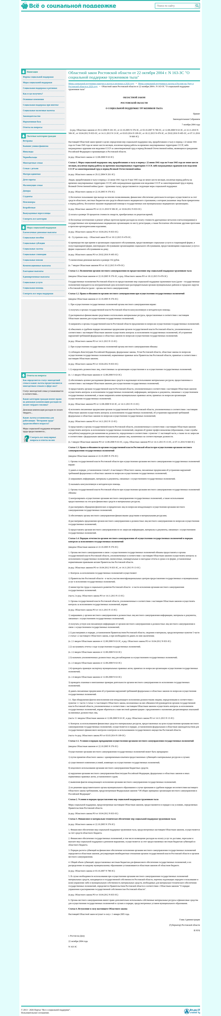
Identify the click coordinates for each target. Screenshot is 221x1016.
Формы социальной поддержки (38, 77)
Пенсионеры (29, 202)
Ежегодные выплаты (33, 271)
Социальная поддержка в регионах (40, 88)
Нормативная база (32, 121)
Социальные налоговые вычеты (39, 110)
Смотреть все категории (35, 219)
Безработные (29, 207)
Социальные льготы (33, 249)
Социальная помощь (33, 288)
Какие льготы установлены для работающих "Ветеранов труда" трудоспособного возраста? (38, 420)
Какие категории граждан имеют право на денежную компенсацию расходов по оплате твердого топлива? (42, 402)
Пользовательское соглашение (35, 1012)
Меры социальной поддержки (37, 82)
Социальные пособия (33, 237)
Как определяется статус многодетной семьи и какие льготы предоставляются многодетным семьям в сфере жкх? (42, 383)
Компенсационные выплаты (37, 265)
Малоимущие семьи (33, 185)
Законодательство (31, 116)
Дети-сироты (29, 179)
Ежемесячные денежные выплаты (40, 232)
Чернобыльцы (30, 157)
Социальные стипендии (34, 254)
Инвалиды (28, 151)
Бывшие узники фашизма (35, 146)
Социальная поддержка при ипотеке (41, 105)
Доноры (27, 191)
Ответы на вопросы (32, 127)
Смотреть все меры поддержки (38, 293)
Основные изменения (33, 99)
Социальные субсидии (34, 243)
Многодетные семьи (33, 163)
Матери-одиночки (32, 174)
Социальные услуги (32, 282)
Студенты (28, 196)
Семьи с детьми (30, 168)
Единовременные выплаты (36, 276)
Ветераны (28, 141)
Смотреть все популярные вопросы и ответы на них (43, 438)
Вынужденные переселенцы (36, 213)
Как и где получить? (33, 93)
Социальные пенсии (33, 260)
